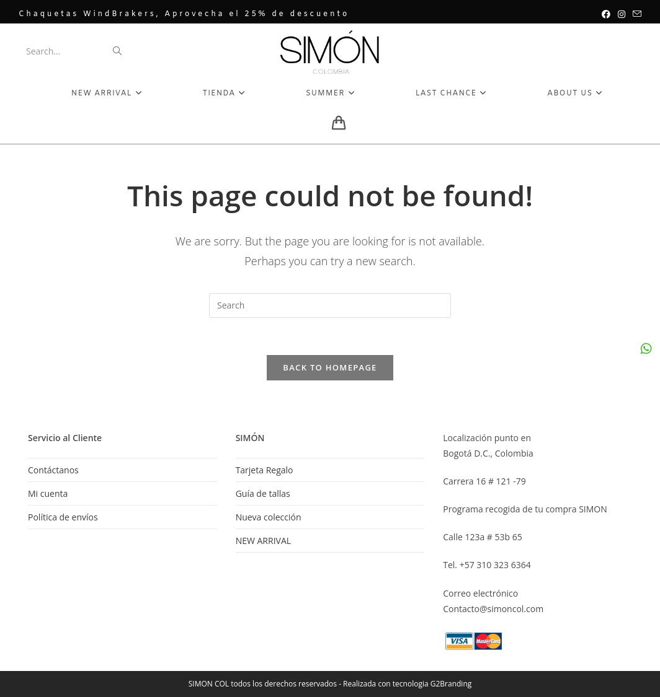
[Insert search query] (330, 305)
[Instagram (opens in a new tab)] (621, 14)
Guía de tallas (263, 493)
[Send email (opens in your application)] (635, 14)
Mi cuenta (48, 493)
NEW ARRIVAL (263, 540)
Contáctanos (53, 470)
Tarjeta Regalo (264, 470)
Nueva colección (268, 517)
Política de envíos (63, 517)
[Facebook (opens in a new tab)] (606, 14)
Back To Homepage (330, 367)
